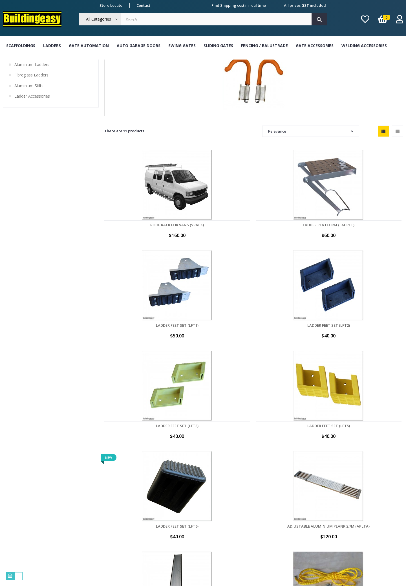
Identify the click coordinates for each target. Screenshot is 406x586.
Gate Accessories (315, 45)
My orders (255, 491)
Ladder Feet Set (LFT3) (375, 249)
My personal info (261, 502)
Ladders (52, 45)
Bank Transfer (178, 491)
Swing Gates (182, 45)
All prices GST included (305, 5)
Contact (143, 5)
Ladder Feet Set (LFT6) (193, 334)
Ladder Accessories (32, 136)
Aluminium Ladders (31, 104)
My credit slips (259, 524)
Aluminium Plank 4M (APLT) (314, 334)
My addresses (258, 513)
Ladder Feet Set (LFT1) (254, 249)
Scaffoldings (20, 45)
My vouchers (257, 535)
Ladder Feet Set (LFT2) (315, 249)
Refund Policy (96, 524)
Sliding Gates (218, 45)
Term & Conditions (101, 502)
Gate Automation (89, 45)
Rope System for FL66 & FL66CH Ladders (132, 422)
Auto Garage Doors (138, 45)
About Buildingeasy (101, 491)
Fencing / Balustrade (264, 45)
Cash (169, 502)
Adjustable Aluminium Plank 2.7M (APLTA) (254, 336)
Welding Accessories (364, 45)
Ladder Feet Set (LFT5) (132, 334)
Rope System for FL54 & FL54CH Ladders (375, 336)
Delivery (91, 513)
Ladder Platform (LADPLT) (193, 249)
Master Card (176, 524)
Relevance (310, 171)
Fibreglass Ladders (31, 114)
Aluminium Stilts (28, 125)
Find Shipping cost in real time (238, 5)
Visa (169, 513)
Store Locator (112, 5)
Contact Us (93, 535)
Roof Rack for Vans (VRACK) (132, 249)
